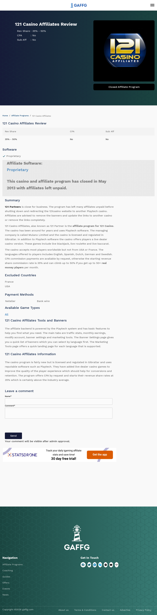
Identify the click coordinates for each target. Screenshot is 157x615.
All (6, 314)
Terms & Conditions (85, 610)
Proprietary (17, 169)
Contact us (108, 610)
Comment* (10, 406)
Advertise (125, 610)
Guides (6, 576)
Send (13, 435)
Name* (8, 396)
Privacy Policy (143, 610)
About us (63, 610)
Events (6, 588)
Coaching (7, 570)
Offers (5, 582)
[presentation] (29, 426)
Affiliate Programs (20, 115)
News (5, 594)
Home (5, 115)
